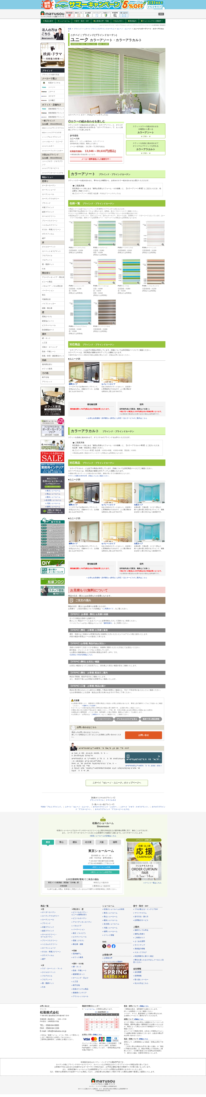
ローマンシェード (49, 190)
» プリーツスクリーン (49, 941)
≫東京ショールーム (52, 491)
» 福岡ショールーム (109, 932)
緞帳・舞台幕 (47, 308)
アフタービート (50, 168)
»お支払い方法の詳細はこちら (81, 655)
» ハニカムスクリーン (49, 945)
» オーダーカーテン (48, 913)
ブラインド (47, 71)
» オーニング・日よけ (79, 978)
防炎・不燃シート (49, 351)
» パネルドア (76, 926)
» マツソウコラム (140, 913)
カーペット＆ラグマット (51, 251)
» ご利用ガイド (139, 938)
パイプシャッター (49, 304)
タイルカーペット (49, 247)
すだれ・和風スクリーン (51, 229)
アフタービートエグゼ (53, 173)
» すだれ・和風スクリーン (51, 952)
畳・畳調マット (48, 264)
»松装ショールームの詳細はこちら (103, 836)
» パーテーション (78, 930)
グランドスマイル (97, 801)
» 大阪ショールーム (109, 928)
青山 (61, 843)
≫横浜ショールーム (52, 497)
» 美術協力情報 (139, 949)
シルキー (53, 146)
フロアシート (47, 260)
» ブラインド (46, 924)
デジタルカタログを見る (127, 719)
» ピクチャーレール (79, 937)
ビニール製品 (47, 282)
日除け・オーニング (49, 347)
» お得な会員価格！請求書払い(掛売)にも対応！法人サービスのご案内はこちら (116, 418)
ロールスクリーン (49, 216)
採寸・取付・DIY (81, 21)
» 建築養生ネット (78, 975)
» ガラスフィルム (47, 956)
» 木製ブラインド (47, 928)
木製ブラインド (48, 207)
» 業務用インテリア (79, 993)
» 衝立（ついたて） (79, 934)
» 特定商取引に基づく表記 (143, 957)
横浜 (75, 843)
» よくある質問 (139, 942)
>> (107, 1013)
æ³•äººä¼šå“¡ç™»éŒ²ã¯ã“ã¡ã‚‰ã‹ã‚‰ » (143, 765)
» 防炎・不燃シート (79, 971)
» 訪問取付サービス (140, 921)
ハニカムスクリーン (49, 225)
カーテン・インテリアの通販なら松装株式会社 (103, 1087)
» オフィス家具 (77, 958)
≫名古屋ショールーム (52, 500)
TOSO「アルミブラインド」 (52, 807)
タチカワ (48, 96)
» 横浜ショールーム (109, 921)
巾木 (43, 269)
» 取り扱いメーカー (140, 980)
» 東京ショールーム (109, 913)
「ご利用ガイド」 (96, 715)
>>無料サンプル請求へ (89, 706)
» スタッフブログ (140, 953)
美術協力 (132, 21)
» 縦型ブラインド (47, 931)
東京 (48, 843)
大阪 (101, 843)
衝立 (43, 295)
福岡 (115, 843)
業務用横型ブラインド (52, 109)
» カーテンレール (47, 920)
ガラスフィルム (48, 234)
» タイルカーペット (48, 973)
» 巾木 (43, 988)
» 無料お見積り (139, 934)
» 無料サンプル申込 (140, 931)
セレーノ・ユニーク (53, 141)
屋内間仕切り (47, 364)
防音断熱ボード (48, 330)
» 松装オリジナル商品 (79, 990)
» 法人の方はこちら (140, 984)
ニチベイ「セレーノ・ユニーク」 (77, 807)
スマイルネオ (53, 132)
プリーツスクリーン (49, 221)
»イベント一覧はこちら (152, 883)
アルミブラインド (53, 137)
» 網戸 (43, 960)
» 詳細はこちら (97, 1035)
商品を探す (48, 21)
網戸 (43, 238)
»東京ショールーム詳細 (101, 868)
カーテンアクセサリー (50, 199)
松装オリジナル (50, 83)
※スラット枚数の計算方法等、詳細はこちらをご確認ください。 (91, 476)
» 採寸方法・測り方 (140, 917)
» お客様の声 (107, 958)
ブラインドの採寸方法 (50, 75)
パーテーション (48, 290)
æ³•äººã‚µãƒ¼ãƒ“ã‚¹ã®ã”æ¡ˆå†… (144, 757)
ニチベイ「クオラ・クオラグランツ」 (134, 807)
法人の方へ (118, 21)
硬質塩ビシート (48, 321)
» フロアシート (46, 980)
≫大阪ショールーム (52, 503)
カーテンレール (48, 194)
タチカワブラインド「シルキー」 (105, 807)
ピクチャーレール (49, 325)
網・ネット (46, 338)
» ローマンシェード (48, 948)
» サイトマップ (139, 945)
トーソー (48, 87)
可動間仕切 (46, 299)
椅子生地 (45, 377)
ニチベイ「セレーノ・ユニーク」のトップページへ (117, 783)
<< (96, 1013)
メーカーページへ (103, 719)
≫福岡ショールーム (52, 507)
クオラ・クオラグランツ (52, 162)
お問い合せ (144, 735)
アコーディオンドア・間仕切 (53, 277)
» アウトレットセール (79, 997)
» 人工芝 (74, 982)
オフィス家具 (47, 369)
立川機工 (48, 100)
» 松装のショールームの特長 (113, 910)
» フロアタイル (46, 976)
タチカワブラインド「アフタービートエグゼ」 (113, 810)
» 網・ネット (76, 967)
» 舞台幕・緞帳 (77, 945)
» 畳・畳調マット (47, 984)
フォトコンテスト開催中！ (152, 21)
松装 (69, 29)
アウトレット (47, 382)
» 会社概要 (137, 973)
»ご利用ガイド (108, 609)
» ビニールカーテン (79, 919)
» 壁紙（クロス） (78, 941)
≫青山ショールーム (52, 494)
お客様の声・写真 (101, 21)
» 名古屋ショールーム (110, 925)
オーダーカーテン (49, 185)
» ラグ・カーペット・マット (52, 969)
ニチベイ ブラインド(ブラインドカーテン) (99, 29)
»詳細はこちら (138, 1019)
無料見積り (108, 623)
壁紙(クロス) (47, 317)
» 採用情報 (137, 976)
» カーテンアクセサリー (50, 916)
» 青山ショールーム (109, 917)
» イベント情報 (108, 936)
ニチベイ (48, 91)
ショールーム (64, 21)
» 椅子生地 (75, 986)
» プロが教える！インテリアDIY (145, 910)
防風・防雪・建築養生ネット (53, 356)
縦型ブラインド (48, 212)
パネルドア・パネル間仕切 (52, 286)
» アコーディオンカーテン (81, 923)
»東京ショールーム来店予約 (101, 873)
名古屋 (88, 843)
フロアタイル (47, 256)
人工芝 (44, 343)
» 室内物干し (76, 954)
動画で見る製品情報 (151, 719)
